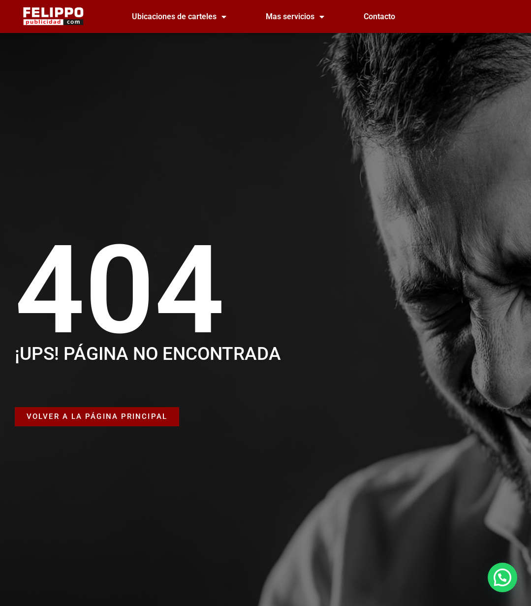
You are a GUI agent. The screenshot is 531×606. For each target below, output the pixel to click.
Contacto (379, 16)
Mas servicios (295, 17)
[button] (502, 577)
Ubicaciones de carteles (179, 17)
